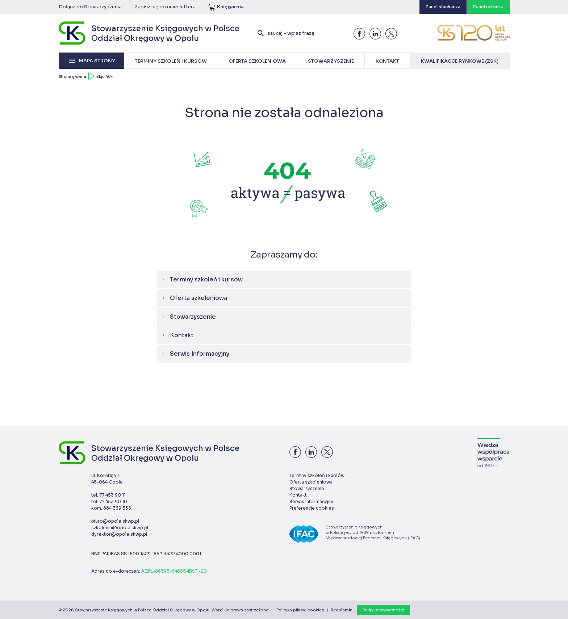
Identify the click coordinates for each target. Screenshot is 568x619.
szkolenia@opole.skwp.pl (119, 527)
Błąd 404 (104, 76)
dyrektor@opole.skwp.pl (119, 534)
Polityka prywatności (383, 609)
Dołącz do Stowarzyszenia (90, 7)
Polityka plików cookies (300, 609)
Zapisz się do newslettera (165, 7)
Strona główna (72, 76)
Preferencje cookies (311, 508)
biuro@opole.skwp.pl (115, 521)
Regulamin (341, 609)
